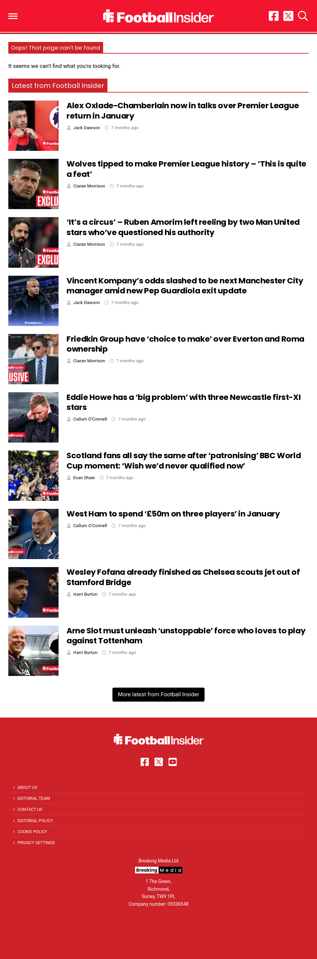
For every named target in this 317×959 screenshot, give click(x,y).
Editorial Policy (35, 820)
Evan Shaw (84, 478)
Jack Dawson (86, 128)
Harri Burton (85, 594)
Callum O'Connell (90, 419)
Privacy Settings (36, 842)
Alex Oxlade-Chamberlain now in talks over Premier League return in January (183, 110)
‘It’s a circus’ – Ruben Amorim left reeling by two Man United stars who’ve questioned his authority (183, 227)
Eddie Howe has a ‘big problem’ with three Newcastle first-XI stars (184, 402)
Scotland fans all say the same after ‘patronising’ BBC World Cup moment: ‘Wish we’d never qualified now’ (184, 460)
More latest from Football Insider (158, 694)
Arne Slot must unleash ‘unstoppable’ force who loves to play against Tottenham (186, 635)
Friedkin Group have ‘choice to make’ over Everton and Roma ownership (185, 344)
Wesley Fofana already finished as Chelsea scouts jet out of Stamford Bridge (183, 577)
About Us (27, 787)
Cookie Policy (32, 831)
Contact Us (29, 809)
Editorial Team (33, 798)
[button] (13, 16)
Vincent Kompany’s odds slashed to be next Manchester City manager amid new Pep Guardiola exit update (185, 285)
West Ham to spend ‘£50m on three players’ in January (173, 513)
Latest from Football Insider (58, 85)
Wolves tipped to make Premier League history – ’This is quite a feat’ (186, 168)
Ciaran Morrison (89, 186)
